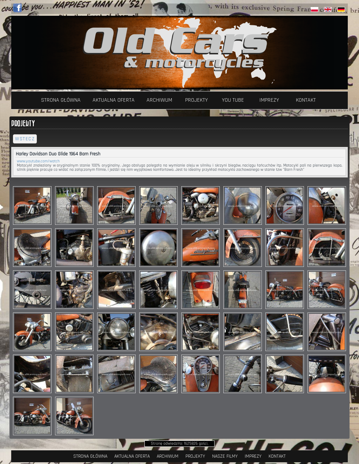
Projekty (196, 100)
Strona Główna (61, 100)
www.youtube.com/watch (38, 161)
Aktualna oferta (114, 100)
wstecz (25, 139)
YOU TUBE (233, 100)
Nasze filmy (225, 456)
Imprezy (269, 100)
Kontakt (306, 100)
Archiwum (159, 100)
